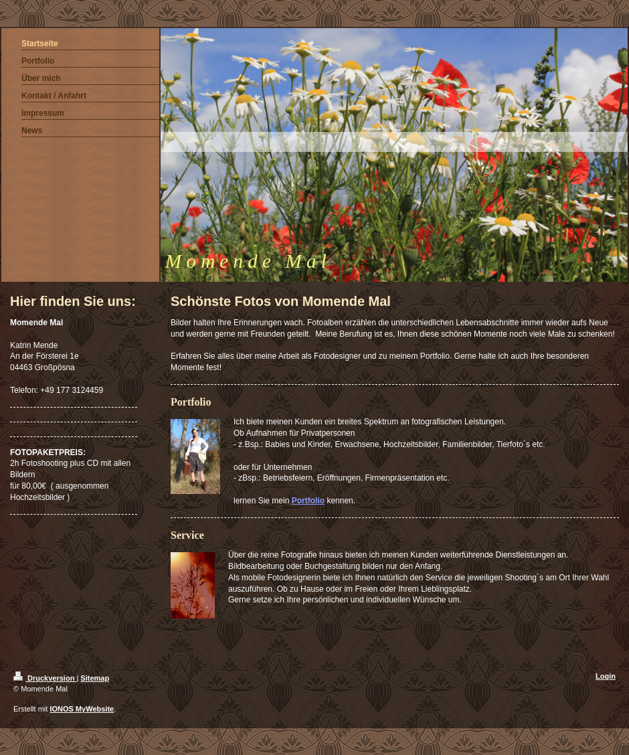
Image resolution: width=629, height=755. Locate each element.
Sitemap (94, 678)
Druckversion (44, 678)
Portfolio (308, 500)
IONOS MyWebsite (82, 709)
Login (606, 676)
